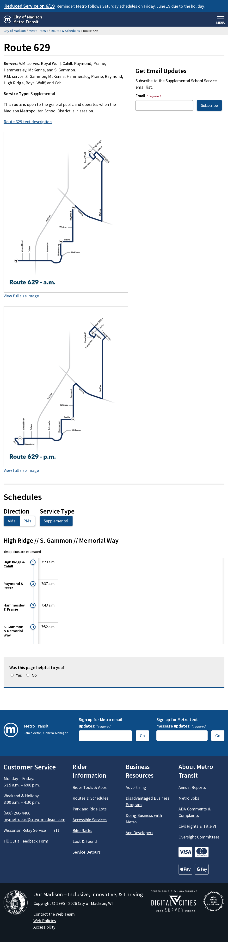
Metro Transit (38, 31)
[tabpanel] (114, 590)
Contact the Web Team (54, 914)
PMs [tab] (27, 521)
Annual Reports (192, 787)
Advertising (136, 787)
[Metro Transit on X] (21, 855)
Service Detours (87, 852)
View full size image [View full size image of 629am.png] (21, 296)
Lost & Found (85, 841)
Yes (19, 675)
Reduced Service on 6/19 (29, 6)
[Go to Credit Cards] (201, 852)
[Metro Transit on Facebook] (8, 855)
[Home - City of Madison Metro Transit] (23, 19)
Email (148, 95)
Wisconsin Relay (27, 830)
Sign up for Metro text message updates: (181, 723)
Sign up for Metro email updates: (100, 723)
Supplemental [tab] (56, 521)
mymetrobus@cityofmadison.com (34, 819)
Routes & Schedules (65, 31)
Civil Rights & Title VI (197, 826)
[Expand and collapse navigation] (221, 19)
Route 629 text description (28, 121)
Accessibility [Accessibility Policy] (44, 927)
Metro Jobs (189, 798)
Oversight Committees (199, 837)
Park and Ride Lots (90, 809)
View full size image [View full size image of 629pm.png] (21, 470)
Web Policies (44, 920)
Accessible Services (90, 819)
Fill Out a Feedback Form (26, 841)
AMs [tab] (11, 521)
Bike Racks (82, 830)
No (34, 675)
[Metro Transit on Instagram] (34, 855)
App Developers (139, 832)
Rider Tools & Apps (90, 787)
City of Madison (15, 31)
